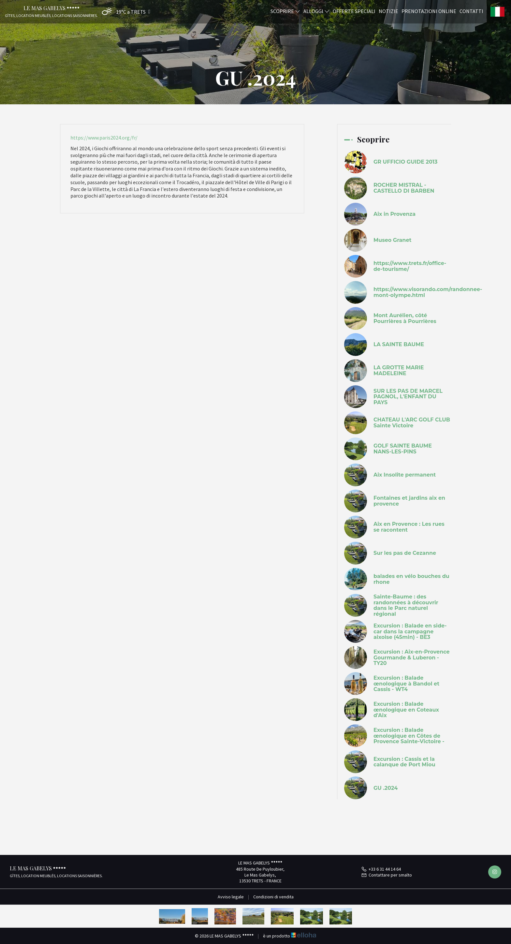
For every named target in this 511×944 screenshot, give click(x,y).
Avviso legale (231, 897)
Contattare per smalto (386, 875)
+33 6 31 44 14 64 (381, 869)
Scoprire (285, 10)
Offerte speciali (354, 10)
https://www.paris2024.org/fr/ (104, 137)
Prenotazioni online (429, 10)
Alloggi (316, 10)
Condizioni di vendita (273, 897)
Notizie (388, 10)
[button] (124, 11)
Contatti (471, 10)
